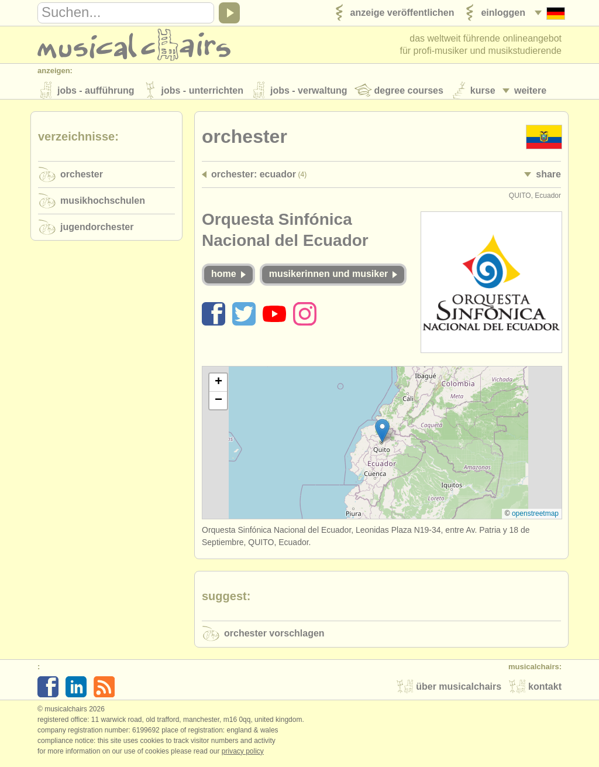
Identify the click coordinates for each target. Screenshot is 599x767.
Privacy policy (243, 755)
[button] (382, 434)
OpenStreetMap (535, 517)
